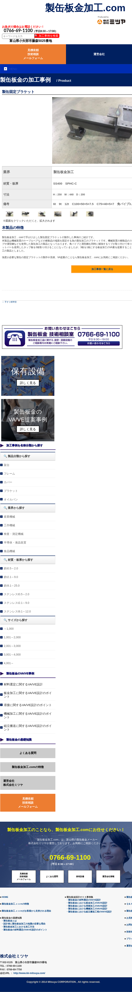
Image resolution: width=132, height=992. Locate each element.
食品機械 (9, 551)
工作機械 (9, 525)
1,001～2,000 (12, 637)
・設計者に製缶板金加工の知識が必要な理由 (23, 923)
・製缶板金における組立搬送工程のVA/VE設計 (89, 911)
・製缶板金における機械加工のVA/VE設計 (87, 908)
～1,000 (9, 628)
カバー (8, 482)
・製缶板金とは (9, 920)
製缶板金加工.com (85, 8)
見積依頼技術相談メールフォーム (33, 54)
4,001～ (9, 663)
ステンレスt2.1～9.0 (16, 602)
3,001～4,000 (12, 654)
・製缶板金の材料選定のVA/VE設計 (83, 900)
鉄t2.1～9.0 (11, 577)
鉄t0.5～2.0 (11, 568)
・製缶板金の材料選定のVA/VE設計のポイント (24, 929)
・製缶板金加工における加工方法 (17, 926)
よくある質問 (27, 753)
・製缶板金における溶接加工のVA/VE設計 (87, 906)
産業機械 (9, 516)
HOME (5, 897)
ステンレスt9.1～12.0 (17, 611)
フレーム (9, 473)
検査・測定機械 (13, 533)
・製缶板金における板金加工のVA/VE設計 (87, 903)
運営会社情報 (108, 876)
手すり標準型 (11, 302)
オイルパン (11, 499)
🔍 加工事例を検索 (46, 35)
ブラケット (11, 490)
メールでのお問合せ (99, 343)
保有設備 (80, 876)
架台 (6, 465)
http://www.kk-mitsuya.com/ (29, 973)
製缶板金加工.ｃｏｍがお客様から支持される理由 (26, 911)
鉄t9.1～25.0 (12, 585)
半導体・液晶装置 (15, 542)
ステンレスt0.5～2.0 (16, 594)
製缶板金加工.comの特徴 (28, 767)
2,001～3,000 (12, 646)
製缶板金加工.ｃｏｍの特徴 (15, 904)
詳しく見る (28, 383)
